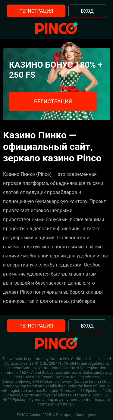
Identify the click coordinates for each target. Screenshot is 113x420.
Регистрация (36, 11)
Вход (87, 11)
